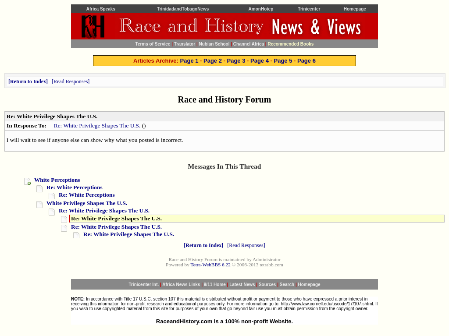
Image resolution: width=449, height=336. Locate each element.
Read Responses (70, 81)
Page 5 (283, 60)
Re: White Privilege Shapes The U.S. (97, 125)
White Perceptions (57, 180)
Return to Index (28, 81)
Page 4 (259, 60)
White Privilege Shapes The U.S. (86, 203)
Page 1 (189, 60)
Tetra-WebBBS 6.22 (211, 264)
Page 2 (212, 60)
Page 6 (306, 60)
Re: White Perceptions (74, 187)
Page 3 (236, 60)
